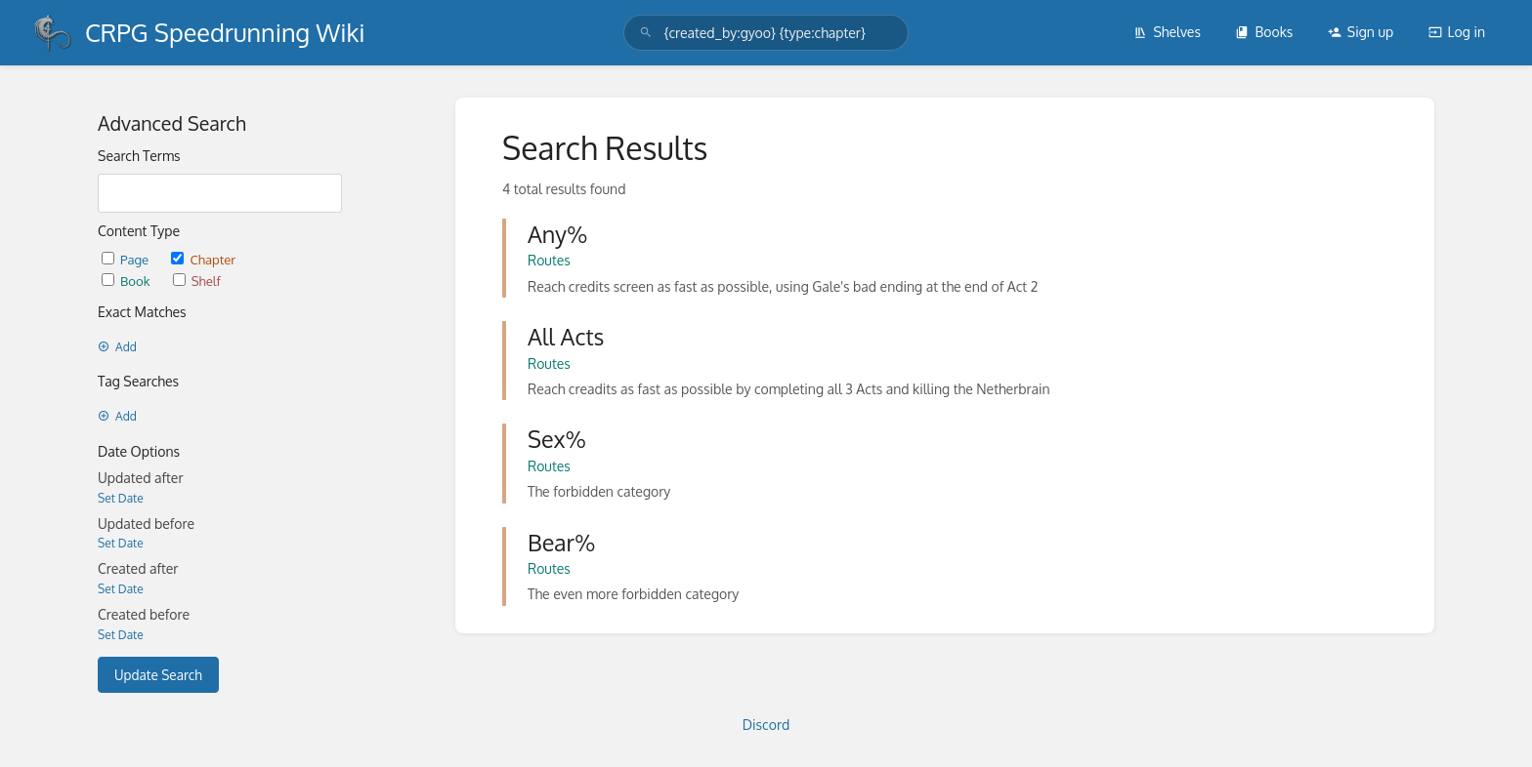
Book (127, 280)
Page (126, 259)
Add (117, 347)
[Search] (646, 32)
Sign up (1360, 31)
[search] (765, 33)
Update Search (158, 674)
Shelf (197, 280)
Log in (1456, 31)
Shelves (1167, 31)
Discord (766, 724)
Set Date (121, 498)
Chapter (203, 259)
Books (1264, 31)
